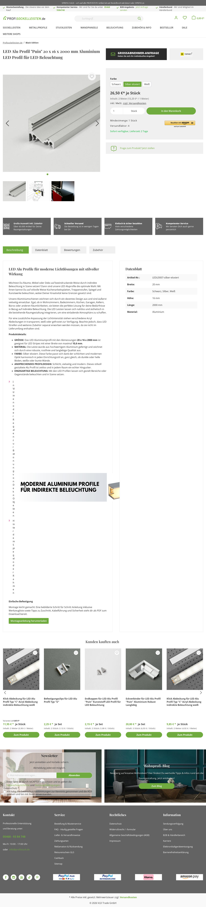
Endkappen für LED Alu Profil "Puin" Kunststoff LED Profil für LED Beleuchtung (103, 702)
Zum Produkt (21, 735)
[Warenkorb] (198, 18)
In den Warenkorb (171, 111)
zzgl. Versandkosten (134, 103)
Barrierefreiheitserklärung (176, 852)
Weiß (147, 84)
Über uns (167, 829)
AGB (89, 791)
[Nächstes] (96, 124)
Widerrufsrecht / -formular (122, 829)
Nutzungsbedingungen (47, 785)
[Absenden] (74, 775)
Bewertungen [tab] (72, 250)
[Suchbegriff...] (105, 18)
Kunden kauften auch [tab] (102, 641)
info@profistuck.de (19, 849)
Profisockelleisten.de (12, 42)
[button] (180, 124)
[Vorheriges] (6, 124)
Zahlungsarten (61, 840)
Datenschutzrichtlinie (18, 785)
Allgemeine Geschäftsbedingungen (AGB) (129, 835)
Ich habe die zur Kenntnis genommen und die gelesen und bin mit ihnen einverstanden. (49, 793)
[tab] (16, 250)
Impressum (115, 840)
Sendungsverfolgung (173, 823)
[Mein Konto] (176, 18)
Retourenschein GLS (64, 852)
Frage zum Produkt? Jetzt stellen (137, 148)
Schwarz (116, 84)
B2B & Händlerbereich (174, 835)
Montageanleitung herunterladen (29, 620)
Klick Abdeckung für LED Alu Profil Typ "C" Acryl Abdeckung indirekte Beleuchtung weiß (20, 702)
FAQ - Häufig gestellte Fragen (68, 829)
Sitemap (58, 863)
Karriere (167, 840)
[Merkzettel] (185, 18)
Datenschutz (115, 823)
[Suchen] (139, 18)
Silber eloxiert (132, 84)
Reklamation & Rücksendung (68, 846)
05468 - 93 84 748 (14, 837)
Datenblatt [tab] (41, 250)
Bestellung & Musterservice (67, 823)
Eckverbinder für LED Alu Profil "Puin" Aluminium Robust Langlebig (143, 702)
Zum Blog (156, 786)
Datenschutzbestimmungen (36, 791)
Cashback (59, 858)
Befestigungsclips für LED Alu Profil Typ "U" (60, 700)
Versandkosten (128, 897)
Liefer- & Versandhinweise (67, 835)
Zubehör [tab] (98, 250)
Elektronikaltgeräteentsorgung (178, 846)
